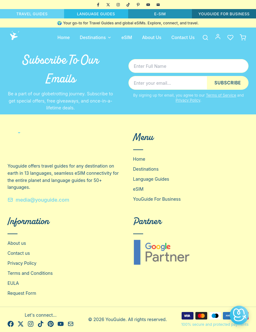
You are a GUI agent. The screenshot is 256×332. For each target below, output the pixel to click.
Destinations (95, 37)
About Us (151, 37)
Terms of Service (221, 95)
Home (64, 37)
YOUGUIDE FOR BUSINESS (224, 14)
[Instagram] (118, 5)
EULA (13, 283)
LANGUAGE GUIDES (96, 14)
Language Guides (151, 179)
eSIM (127, 37)
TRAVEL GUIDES (32, 14)
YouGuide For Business (157, 199)
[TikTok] (128, 5)
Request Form (22, 293)
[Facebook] (98, 5)
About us (17, 243)
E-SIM (160, 14)
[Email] (158, 5)
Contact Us (182, 37)
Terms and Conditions (30, 273)
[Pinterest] (138, 5)
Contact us (19, 253)
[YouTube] (148, 5)
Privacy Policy (188, 100)
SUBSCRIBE (227, 82)
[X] (108, 5)
